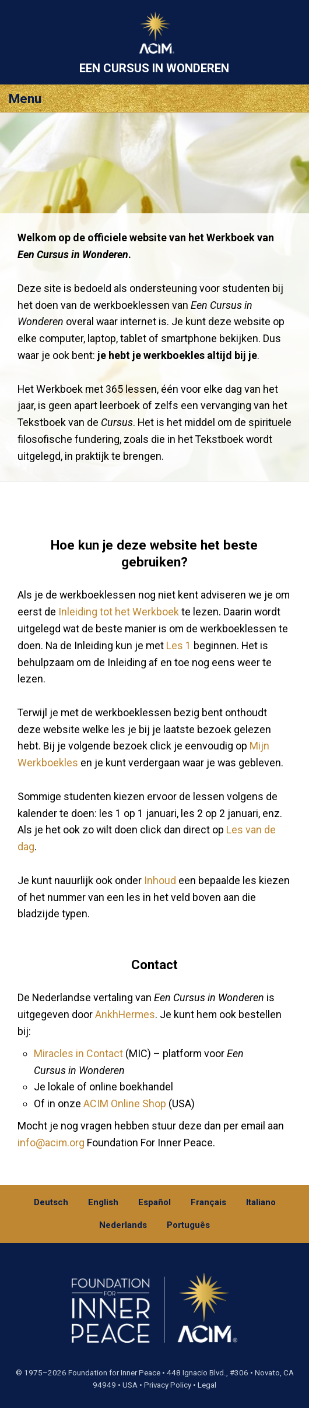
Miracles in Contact (78, 1053)
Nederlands (123, 1225)
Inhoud (160, 880)
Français (208, 1202)
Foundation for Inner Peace (114, 1372)
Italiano (261, 1202)
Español (154, 1202)
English (103, 1202)
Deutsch (51, 1202)
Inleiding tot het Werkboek (118, 612)
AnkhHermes (125, 1014)
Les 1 (178, 645)
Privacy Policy (167, 1385)
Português (188, 1225)
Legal (207, 1385)
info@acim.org (51, 1142)
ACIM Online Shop (124, 1103)
